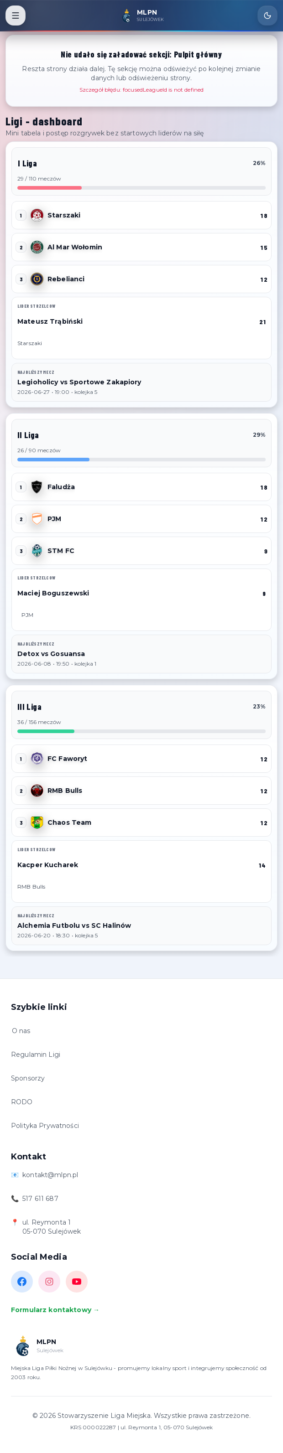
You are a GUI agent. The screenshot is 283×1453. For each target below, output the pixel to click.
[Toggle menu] (15, 15)
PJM (54, 519)
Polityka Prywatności (45, 1126)
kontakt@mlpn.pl (50, 1175)
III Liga (29, 707)
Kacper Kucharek (47, 865)
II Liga (28, 435)
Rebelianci (65, 279)
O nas (21, 1031)
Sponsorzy (28, 1078)
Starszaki (63, 215)
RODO (22, 1102)
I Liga (27, 163)
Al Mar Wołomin (74, 247)
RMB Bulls (64, 790)
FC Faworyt (67, 759)
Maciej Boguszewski (53, 593)
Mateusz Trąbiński (50, 321)
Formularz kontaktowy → (55, 1310)
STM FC (60, 551)
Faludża (61, 487)
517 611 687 (40, 1198)
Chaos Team (69, 822)
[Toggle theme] (267, 15)
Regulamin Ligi (35, 1054)
